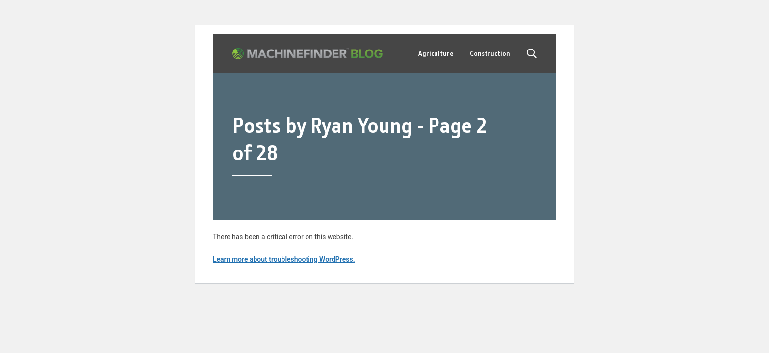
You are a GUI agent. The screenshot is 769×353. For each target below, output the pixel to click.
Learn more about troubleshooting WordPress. (284, 259)
